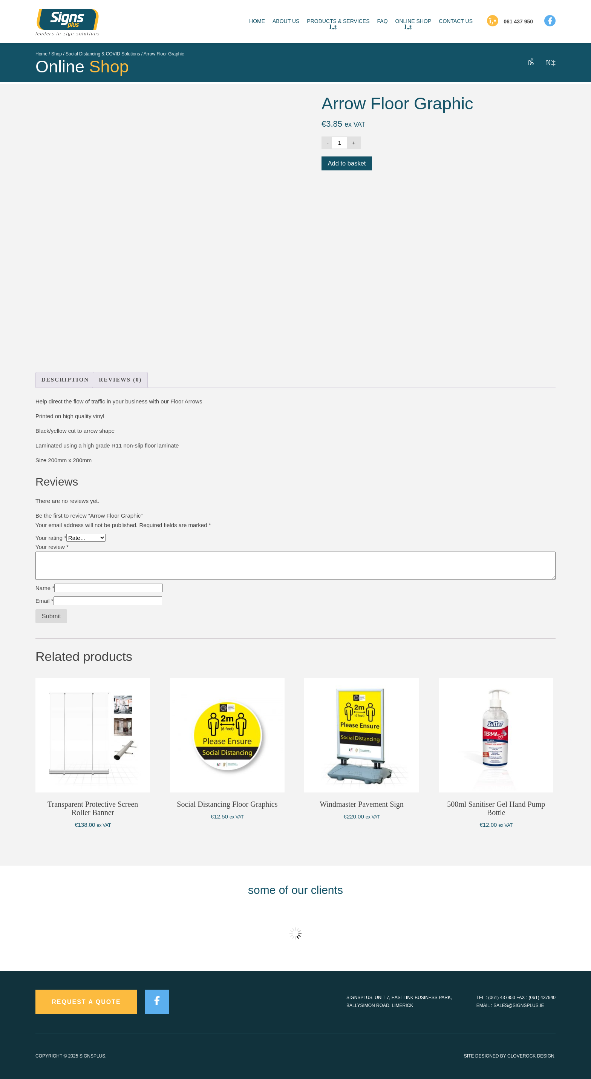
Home (41, 54)
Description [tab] (65, 380)
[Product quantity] (340, 142)
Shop (56, 54)
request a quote (86, 1002)
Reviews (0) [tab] (120, 380)
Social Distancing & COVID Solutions (103, 54)
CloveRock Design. (531, 1056)
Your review (52, 547)
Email (44, 601)
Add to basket (347, 163)
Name (44, 588)
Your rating (50, 538)
